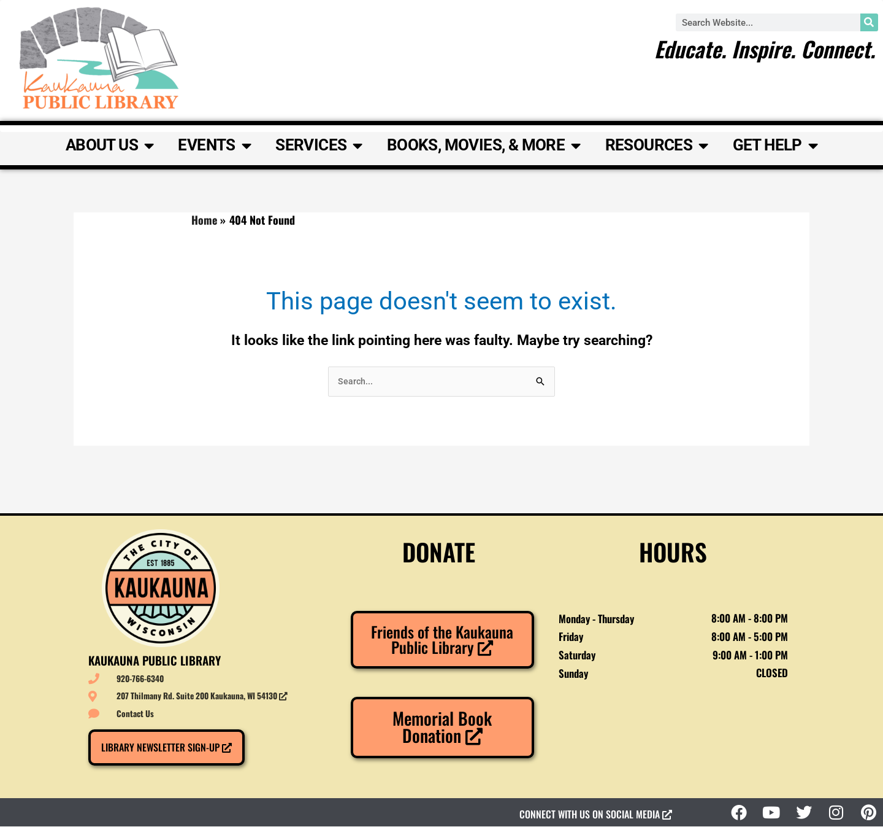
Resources (656, 145)
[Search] (869, 22)
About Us (110, 145)
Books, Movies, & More (484, 145)
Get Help (775, 145)
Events (214, 145)
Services (318, 145)
